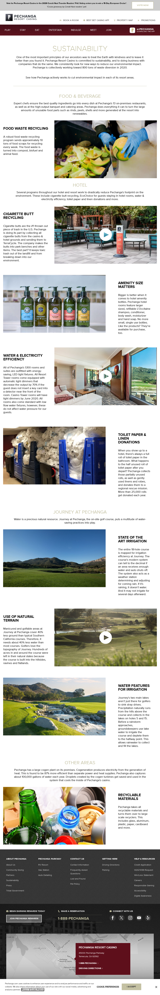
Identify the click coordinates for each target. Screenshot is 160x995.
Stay (23, 30)
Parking (105, 870)
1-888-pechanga (73, 918)
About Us (10, 864)
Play (7, 30)
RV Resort (43, 864)
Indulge (76, 30)
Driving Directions (111, 864)
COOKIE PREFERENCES (108, 987)
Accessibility (140, 890)
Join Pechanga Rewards (24, 918)
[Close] (156, 987)
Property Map (125, 20)
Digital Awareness (143, 895)
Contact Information (79, 864)
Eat (37, 30)
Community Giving (15, 870)
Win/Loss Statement (143, 875)
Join (108, 30)
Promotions (148, 20)
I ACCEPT (131, 987)
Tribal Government (15, 890)
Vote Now (143, 5)
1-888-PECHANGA (89, 963)
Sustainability (12, 880)
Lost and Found (77, 878)
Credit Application (142, 864)
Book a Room (71, 20)
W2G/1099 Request (143, 870)
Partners (10, 875)
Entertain (55, 30)
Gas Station (43, 870)
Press (9, 885)
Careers (138, 880)
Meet (93, 30)
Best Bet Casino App (97, 20)
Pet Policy (75, 884)
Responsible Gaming (144, 885)
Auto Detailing (45, 875)
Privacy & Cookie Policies (33, 990)
